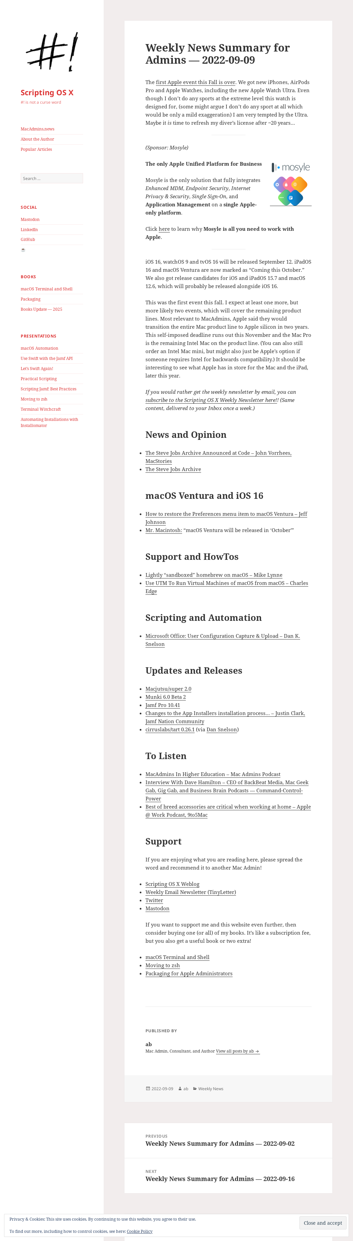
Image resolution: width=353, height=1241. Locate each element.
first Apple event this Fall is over (195, 82)
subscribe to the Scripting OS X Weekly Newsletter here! (211, 399)
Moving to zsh (34, 399)
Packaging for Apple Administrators (189, 973)
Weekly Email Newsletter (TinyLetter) (190, 892)
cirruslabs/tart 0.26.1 (170, 729)
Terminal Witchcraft (41, 409)
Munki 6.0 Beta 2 (165, 696)
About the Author (37, 139)
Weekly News (210, 1089)
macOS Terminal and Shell (47, 289)
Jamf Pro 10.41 (162, 704)
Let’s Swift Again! (37, 368)
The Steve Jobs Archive (173, 469)
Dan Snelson (222, 729)
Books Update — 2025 (41, 309)
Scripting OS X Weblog (172, 883)
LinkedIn (29, 229)
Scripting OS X (47, 92)
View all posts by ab (235, 1051)
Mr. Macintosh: (163, 530)
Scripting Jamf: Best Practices (48, 389)
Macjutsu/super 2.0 (168, 688)
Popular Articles (36, 149)
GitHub (28, 239)
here (164, 228)
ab (185, 1089)
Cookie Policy (140, 1231)
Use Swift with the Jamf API (47, 358)
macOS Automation (39, 348)
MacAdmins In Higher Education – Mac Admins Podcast (212, 774)
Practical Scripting (39, 379)
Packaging (30, 299)
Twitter (154, 900)
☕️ (23, 249)
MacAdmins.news (37, 129)
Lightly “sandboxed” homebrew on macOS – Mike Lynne (213, 574)
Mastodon (30, 219)
